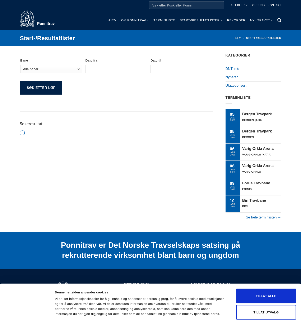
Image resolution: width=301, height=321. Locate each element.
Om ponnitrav (135, 20)
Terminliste (164, 20)
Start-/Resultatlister (201, 20)
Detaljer (222, 313)
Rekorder (236, 20)
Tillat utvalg (266, 276)
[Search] (279, 20)
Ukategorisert (236, 85)
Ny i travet (261, 20)
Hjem (112, 20)
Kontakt (274, 5)
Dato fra (91, 60)
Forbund (257, 5)
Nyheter (232, 77)
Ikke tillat (266, 292)
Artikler (239, 5)
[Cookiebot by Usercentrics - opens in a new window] (27, 313)
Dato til (155, 60)
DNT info (232, 69)
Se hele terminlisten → (263, 217)
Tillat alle (266, 260)
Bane (24, 60)
